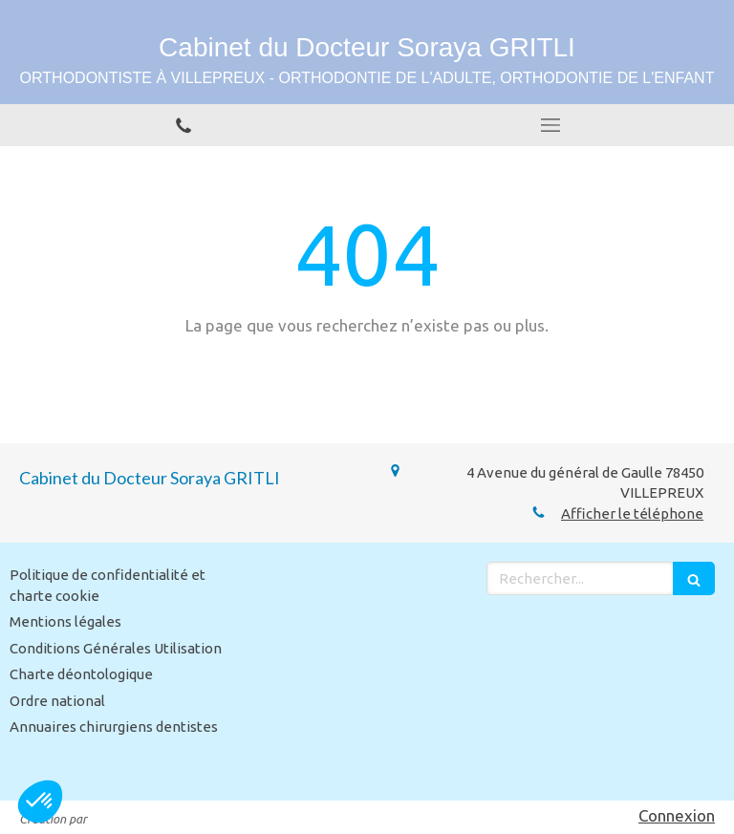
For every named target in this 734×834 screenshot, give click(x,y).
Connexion (676, 815)
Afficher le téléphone (632, 513)
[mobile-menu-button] (550, 125)
